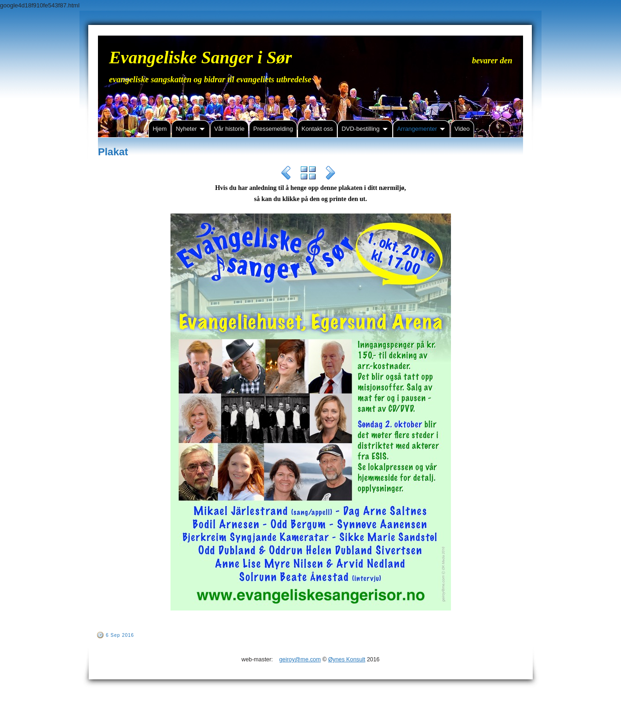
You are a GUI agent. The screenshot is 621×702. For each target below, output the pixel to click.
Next (330, 174)
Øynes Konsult (346, 659)
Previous (286, 174)
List (308, 174)
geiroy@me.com (300, 659)
